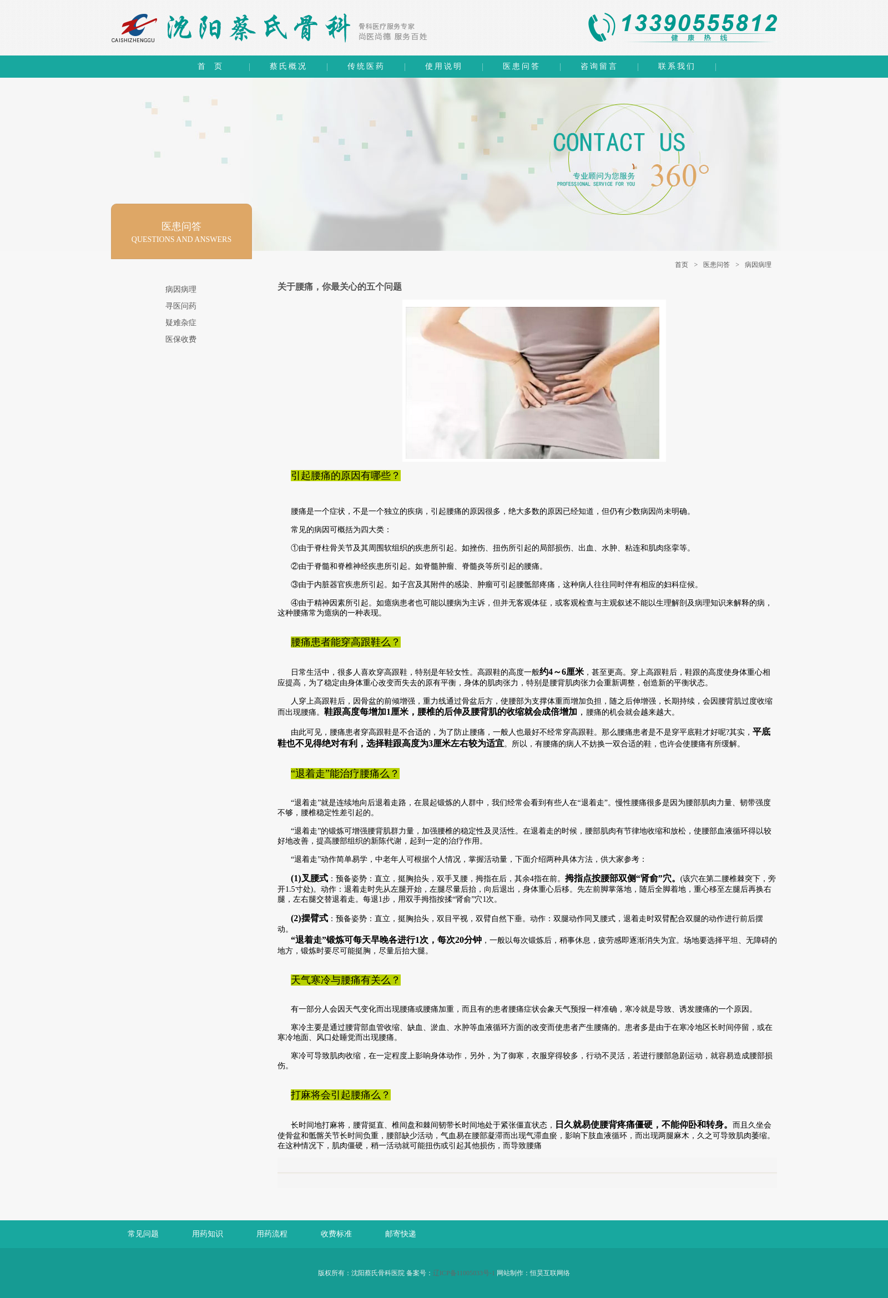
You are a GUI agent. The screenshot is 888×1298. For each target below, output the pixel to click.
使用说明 (444, 66)
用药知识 (207, 1234)
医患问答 (522, 66)
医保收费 (180, 339)
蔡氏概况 (288, 66)
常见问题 (143, 1234)
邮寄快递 (400, 1234)
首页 (681, 265)
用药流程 (271, 1234)
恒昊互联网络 (550, 1273)
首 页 (211, 66)
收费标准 (336, 1234)
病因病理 (758, 265)
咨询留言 (599, 66)
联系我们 (677, 66)
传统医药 (366, 66)
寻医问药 (180, 306)
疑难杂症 (180, 323)
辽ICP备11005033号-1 (464, 1273)
